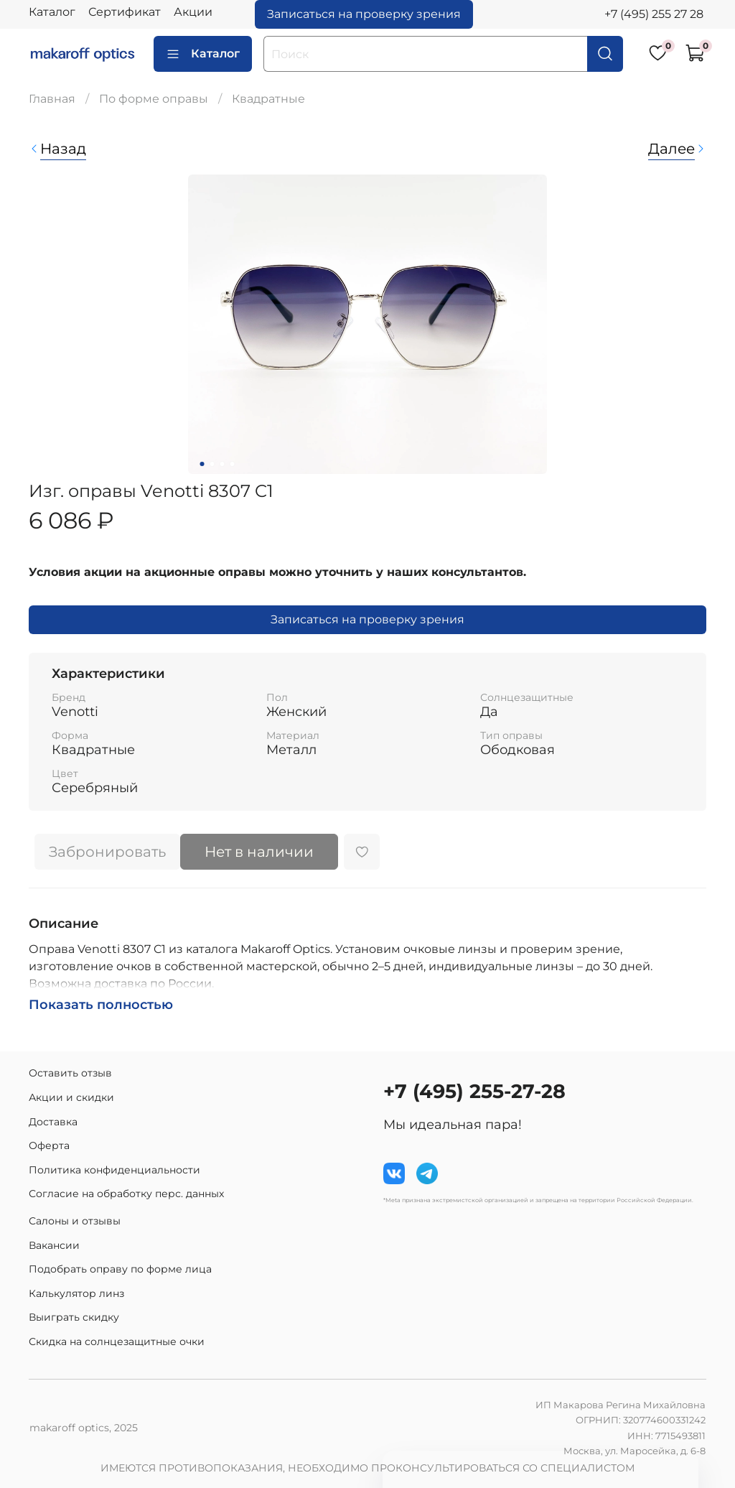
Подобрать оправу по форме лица (120, 1269)
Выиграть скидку (74, 1317)
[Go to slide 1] (202, 464)
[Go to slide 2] (212, 464)
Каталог (52, 12)
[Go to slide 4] (232, 464)
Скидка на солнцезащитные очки (117, 1341)
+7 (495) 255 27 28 (653, 14)
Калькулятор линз (76, 1293)
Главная (52, 99)
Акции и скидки (71, 1097)
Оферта (49, 1145)
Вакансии (54, 1245)
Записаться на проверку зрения (364, 14)
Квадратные (268, 99)
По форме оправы (153, 99)
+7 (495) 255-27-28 (474, 1091)
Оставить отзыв (70, 1072)
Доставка (53, 1121)
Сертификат (124, 12)
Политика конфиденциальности (114, 1169)
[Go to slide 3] (222, 464)
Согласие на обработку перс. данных (126, 1193)
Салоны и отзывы (75, 1220)
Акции (193, 12)
